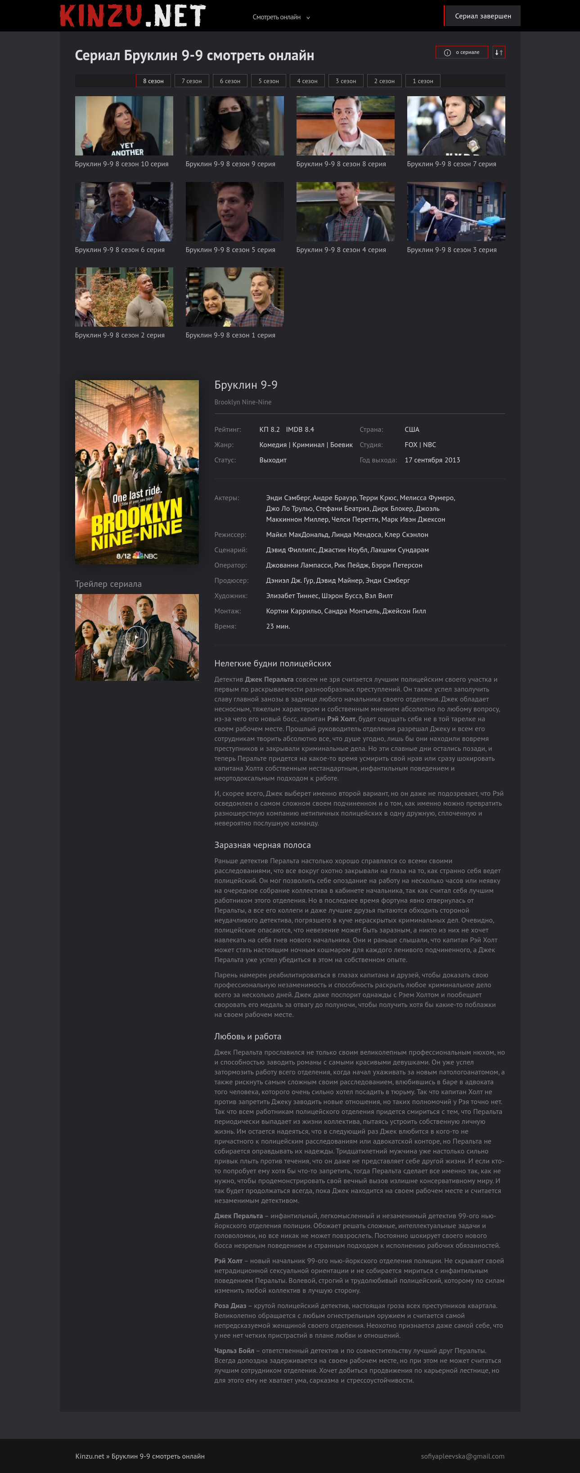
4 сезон (307, 81)
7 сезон (192, 81)
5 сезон (268, 81)
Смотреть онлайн (281, 16)
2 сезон (384, 81)
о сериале (461, 52)
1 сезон (423, 81)
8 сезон (153, 81)
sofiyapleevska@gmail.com (463, 1455)
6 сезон (230, 81)
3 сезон (346, 81)
